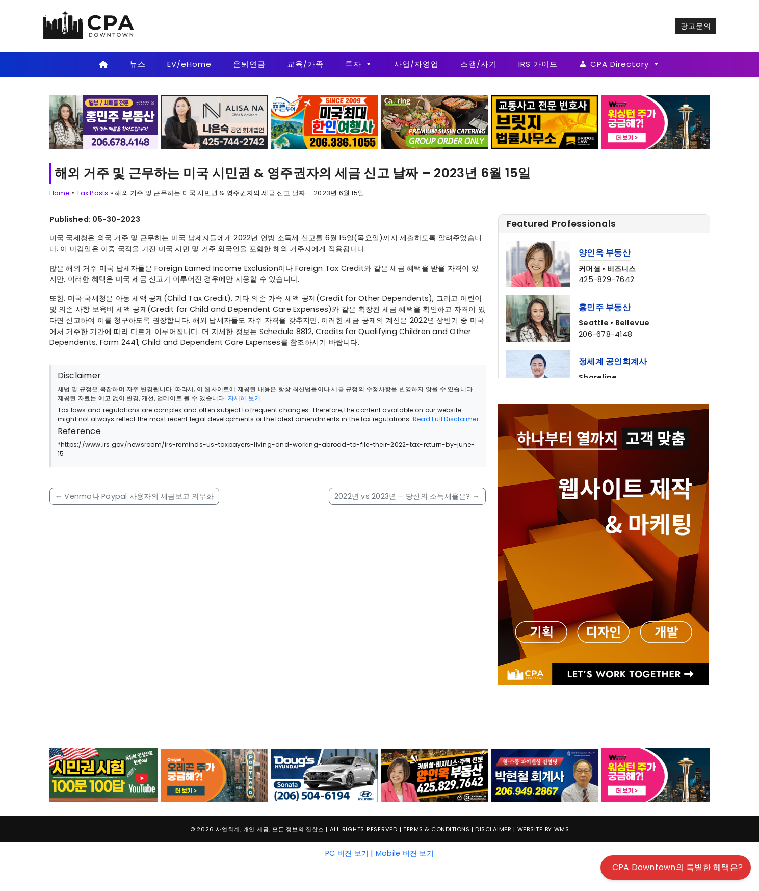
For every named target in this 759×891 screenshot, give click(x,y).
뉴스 (137, 64)
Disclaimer (493, 829)
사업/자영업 (416, 64)
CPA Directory (625, 64)
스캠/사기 (478, 64)
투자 (359, 64)
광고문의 (696, 26)
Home (59, 193)
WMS (561, 829)
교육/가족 (305, 64)
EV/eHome (189, 64)
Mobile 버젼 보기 (405, 853)
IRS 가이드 (538, 64)
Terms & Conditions (436, 829)
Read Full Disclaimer (446, 419)
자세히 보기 (244, 398)
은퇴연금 (249, 64)
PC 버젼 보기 (347, 853)
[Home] (103, 64)
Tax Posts (92, 193)
